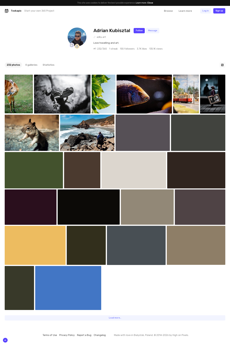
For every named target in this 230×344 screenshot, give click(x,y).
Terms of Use (50, 335)
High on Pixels (180, 335)
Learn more (141, 3)
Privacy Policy (67, 335)
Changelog (100, 335)
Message (152, 30)
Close (150, 3)
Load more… (115, 318)
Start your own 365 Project (39, 10)
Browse (168, 11)
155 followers (127, 48)
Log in (205, 11)
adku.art (101, 37)
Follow (139, 30)
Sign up (219, 11)
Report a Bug (84, 335)
